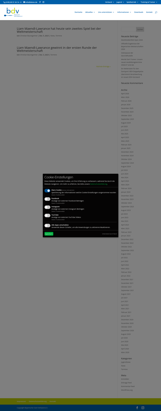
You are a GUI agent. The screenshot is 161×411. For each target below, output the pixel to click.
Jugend (119, 2)
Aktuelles (89, 12)
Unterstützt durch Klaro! (109, 234)
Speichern (48, 234)
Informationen (123, 12)
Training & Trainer (148, 2)
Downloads (138, 12)
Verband (108, 2)
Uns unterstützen (105, 12)
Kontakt (149, 12)
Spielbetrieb (131, 2)
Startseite (78, 12)
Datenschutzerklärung (98, 184)
